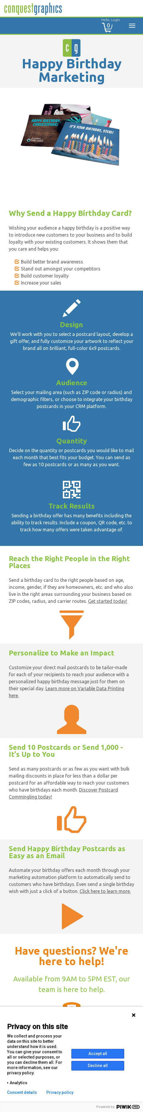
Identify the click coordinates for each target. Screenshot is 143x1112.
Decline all (98, 1065)
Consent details (22, 1092)
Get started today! (107, 601)
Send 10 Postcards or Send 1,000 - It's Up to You (66, 750)
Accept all (97, 1053)
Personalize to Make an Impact (61, 653)
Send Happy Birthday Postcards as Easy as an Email (67, 852)
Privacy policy (59, 1092)
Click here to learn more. (105, 891)
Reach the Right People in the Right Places (69, 562)
